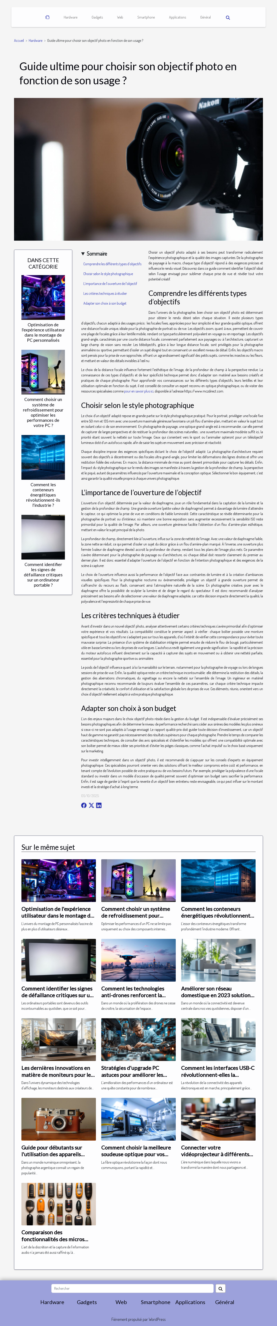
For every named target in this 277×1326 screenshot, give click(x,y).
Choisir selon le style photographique (108, 274)
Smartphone (146, 17)
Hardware (70, 17)
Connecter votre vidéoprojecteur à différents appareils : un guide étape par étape (216, 1157)
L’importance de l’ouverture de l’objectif (110, 283)
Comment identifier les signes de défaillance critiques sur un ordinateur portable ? (43, 575)
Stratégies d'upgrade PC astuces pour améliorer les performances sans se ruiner (134, 1075)
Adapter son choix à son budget (104, 303)
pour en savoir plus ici (138, 391)
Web (120, 17)
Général (205, 17)
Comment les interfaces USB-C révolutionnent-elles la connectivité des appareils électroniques (217, 1078)
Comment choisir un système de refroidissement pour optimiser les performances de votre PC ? (43, 412)
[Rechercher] (132, 1288)
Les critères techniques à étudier (105, 293)
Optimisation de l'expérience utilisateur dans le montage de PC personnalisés (43, 332)
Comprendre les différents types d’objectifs (112, 264)
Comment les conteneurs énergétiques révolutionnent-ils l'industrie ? (43, 495)
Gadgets (97, 17)
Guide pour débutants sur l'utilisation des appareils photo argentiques (51, 1154)
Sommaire (97, 253)
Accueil (19, 40)
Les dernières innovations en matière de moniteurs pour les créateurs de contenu (57, 1075)
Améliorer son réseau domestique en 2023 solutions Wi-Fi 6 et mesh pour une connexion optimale (217, 998)
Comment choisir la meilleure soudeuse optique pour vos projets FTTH (136, 1154)
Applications (177, 17)
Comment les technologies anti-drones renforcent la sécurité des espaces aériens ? (136, 995)
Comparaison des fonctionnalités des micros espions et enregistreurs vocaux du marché (52, 1242)
